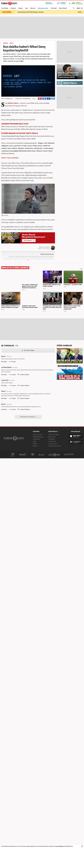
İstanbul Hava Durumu (54, 446)
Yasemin (69, 454)
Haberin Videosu (70, 83)
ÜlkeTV (41, 454)
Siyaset (20, 8)
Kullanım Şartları (37, 434)
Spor (26, 8)
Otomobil (54, 8)
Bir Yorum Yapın (28, 350)
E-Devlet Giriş (52, 441)
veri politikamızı (60, 846)
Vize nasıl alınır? (52, 443)
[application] (28, 81)
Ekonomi (33, 8)
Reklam (35, 443)
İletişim (35, 446)
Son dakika (9, 103)
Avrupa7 (32, 454)
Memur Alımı (52, 437)
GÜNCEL (12, 43)
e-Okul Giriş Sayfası (53, 434)
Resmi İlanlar (63, 8)
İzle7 (54, 454)
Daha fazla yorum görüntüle (28, 417)
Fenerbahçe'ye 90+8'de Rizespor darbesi (31, 12)
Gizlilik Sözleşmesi (38, 437)
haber (15, 103)
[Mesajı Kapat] (82, 846)
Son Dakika (4, 8)
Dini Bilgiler (51, 439)
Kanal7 (12, 454)
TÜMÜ (80, 12)
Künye (34, 441)
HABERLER (5, 43)
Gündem (13, 8)
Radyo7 (22, 454)
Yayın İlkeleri (36, 439)
